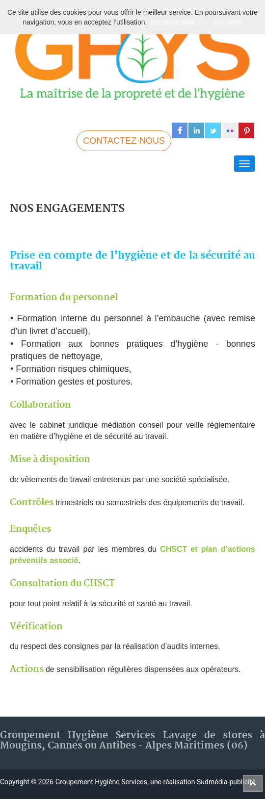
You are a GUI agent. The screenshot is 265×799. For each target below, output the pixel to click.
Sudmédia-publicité (226, 782)
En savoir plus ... (176, 22)
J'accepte (227, 22)
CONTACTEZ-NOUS (124, 141)
